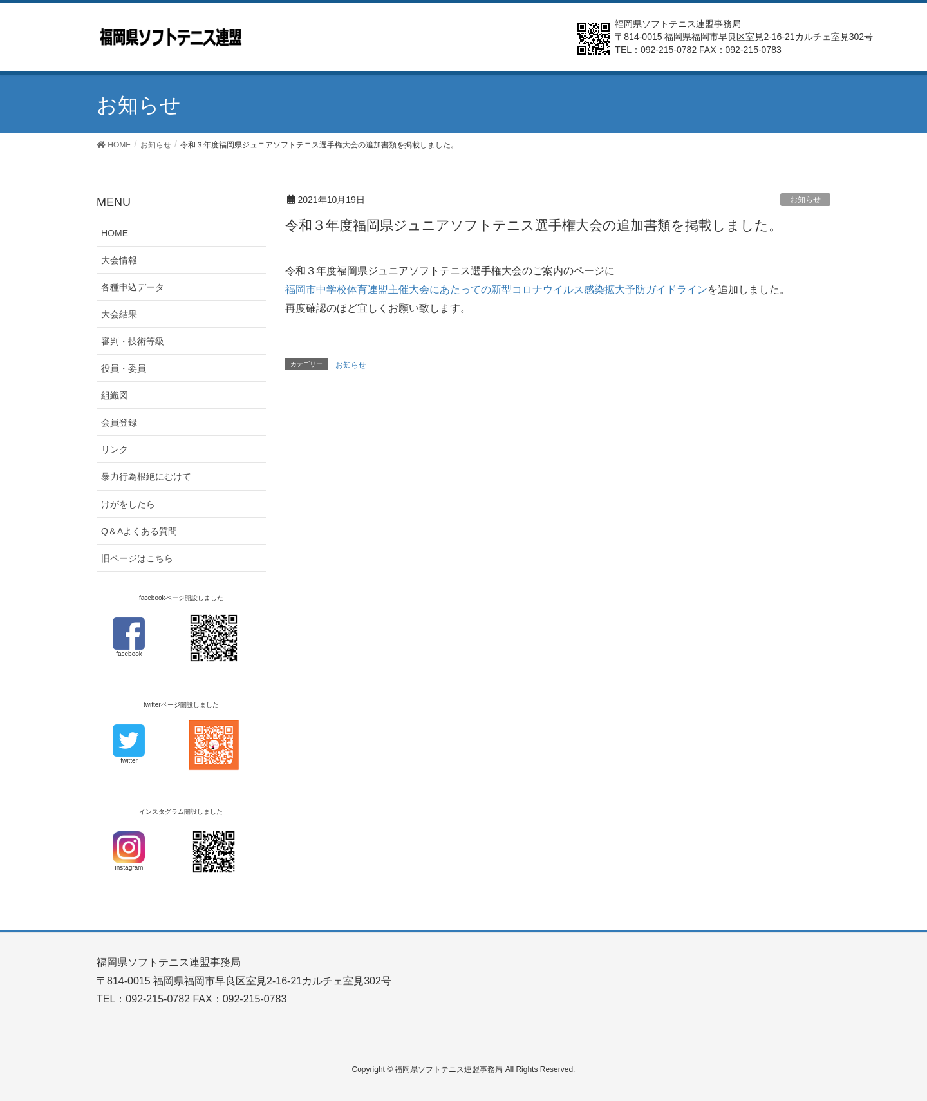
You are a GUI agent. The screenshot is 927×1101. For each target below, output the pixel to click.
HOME (114, 233)
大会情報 (119, 260)
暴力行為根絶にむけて (146, 476)
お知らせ (805, 199)
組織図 (114, 395)
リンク (114, 449)
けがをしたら (128, 504)
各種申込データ (132, 287)
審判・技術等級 (132, 341)
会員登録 (119, 422)
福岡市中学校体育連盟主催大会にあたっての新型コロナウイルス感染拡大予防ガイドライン (496, 289)
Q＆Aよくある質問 (139, 531)
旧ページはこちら (137, 558)
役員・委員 (123, 368)
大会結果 (119, 314)
